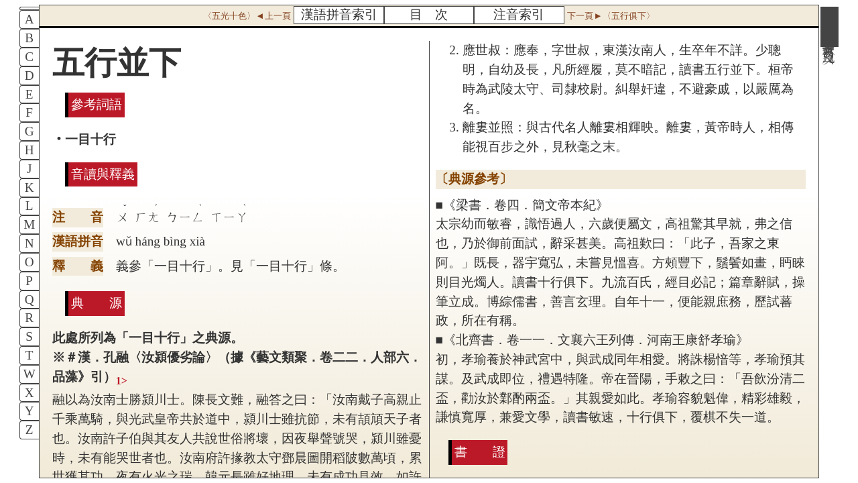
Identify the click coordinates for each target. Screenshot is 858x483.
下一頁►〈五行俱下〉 (610, 16)
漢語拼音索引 (339, 14)
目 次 (429, 14)
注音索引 (518, 14)
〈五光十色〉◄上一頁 (246, 16)
